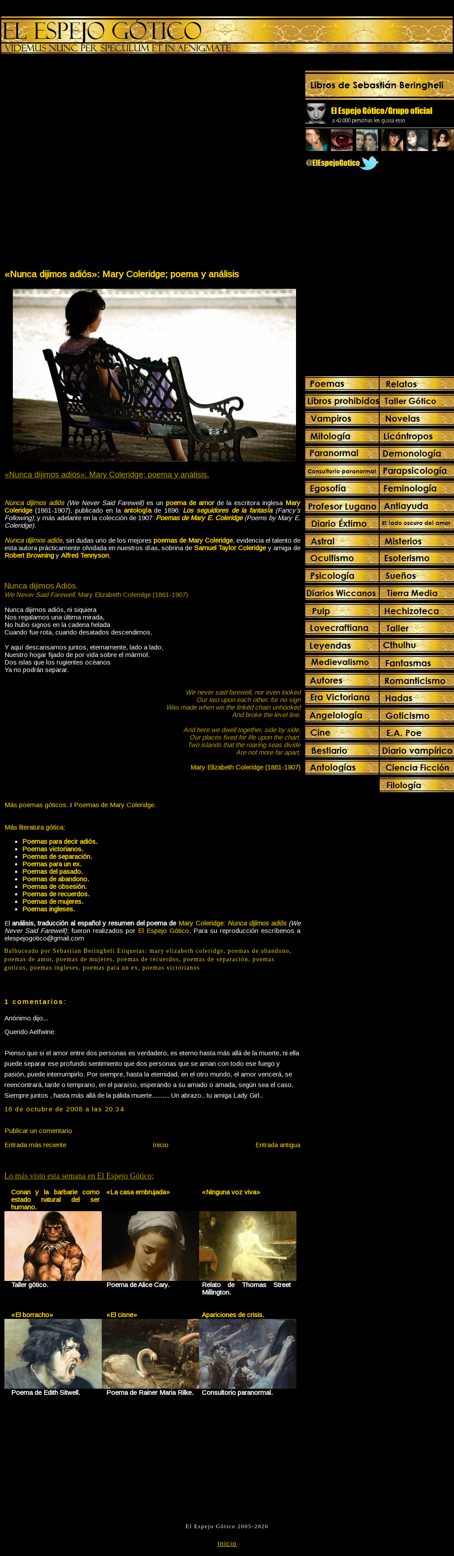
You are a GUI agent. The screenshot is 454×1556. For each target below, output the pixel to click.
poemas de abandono (258, 951)
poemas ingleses (54, 967)
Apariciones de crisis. (233, 1314)
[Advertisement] (100, 163)
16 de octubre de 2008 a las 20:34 (64, 1109)
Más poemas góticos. (36, 804)
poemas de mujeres (84, 959)
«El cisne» (121, 1314)
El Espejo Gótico (163, 930)
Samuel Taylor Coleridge (230, 547)
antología (137, 510)
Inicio (161, 1144)
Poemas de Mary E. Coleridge (199, 517)
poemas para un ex (110, 967)
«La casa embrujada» (138, 1192)
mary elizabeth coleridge (187, 951)
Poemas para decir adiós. (59, 841)
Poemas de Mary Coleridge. (115, 804)
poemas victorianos (171, 967)
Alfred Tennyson (85, 555)
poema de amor (190, 502)
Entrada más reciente (35, 1144)
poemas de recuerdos (148, 959)
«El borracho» (32, 1314)
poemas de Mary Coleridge (193, 540)
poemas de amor (28, 959)
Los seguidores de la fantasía (227, 510)
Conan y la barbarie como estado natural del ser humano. (55, 1199)
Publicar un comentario (38, 1130)
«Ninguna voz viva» (231, 1192)
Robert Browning (29, 555)
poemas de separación (215, 959)
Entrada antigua (277, 1144)
